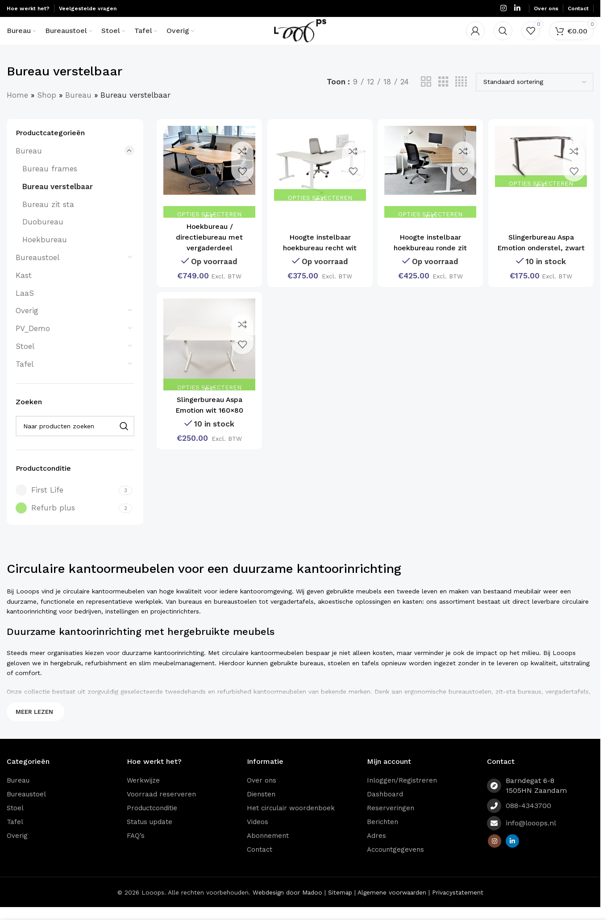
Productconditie (152, 821)
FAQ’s (136, 849)
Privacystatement (457, 905)
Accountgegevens (395, 862)
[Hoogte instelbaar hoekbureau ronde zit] (431, 183)
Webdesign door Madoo (287, 905)
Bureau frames (49, 182)
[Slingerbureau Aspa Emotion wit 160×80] (208, 357)
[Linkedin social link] (517, 9)
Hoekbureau (44, 253)
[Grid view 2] (426, 95)
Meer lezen (34, 724)
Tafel (24, 377)
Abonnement (268, 849)
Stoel (25, 359)
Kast (24, 288)
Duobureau (42, 235)
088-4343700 (528, 819)
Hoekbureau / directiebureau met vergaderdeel (208, 247)
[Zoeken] (503, 38)
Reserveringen (390, 821)
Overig (27, 323)
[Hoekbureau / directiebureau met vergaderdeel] (208, 183)
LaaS (25, 306)
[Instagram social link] (503, 9)
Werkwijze (143, 793)
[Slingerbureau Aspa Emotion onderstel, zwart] (542, 168)
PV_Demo (33, 341)
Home (17, 108)
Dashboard (385, 807)
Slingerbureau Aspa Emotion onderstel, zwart (542, 247)
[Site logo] (300, 37)
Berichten (382, 835)
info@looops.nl (531, 836)
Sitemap (340, 905)
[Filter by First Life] (66, 503)
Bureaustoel (37, 270)
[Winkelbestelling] (535, 95)
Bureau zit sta (48, 217)
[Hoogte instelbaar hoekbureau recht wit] (319, 175)
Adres (376, 849)
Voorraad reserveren (161, 807)
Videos (257, 835)
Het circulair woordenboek (291, 821)
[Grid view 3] (443, 95)
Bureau (78, 108)
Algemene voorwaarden (392, 905)
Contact (259, 862)
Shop (46, 108)
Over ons (261, 793)
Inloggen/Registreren (402, 793)
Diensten (261, 807)
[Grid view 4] (461, 95)
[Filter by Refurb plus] (66, 521)
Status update (149, 835)
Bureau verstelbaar (57, 199)
